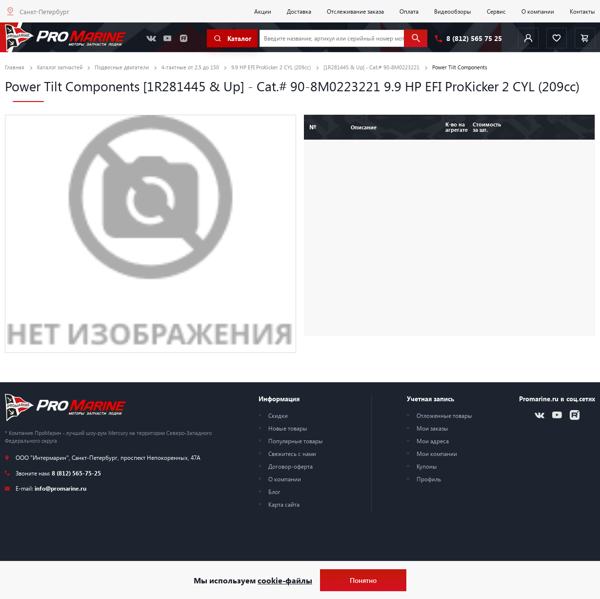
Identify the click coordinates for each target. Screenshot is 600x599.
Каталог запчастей (59, 67)
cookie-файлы (285, 580)
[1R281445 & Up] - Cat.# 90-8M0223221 (371, 67)
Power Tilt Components (459, 67)
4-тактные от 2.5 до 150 (190, 67)
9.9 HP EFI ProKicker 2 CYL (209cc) (271, 67)
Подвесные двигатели (122, 67)
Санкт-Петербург (44, 11)
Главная (14, 67)
